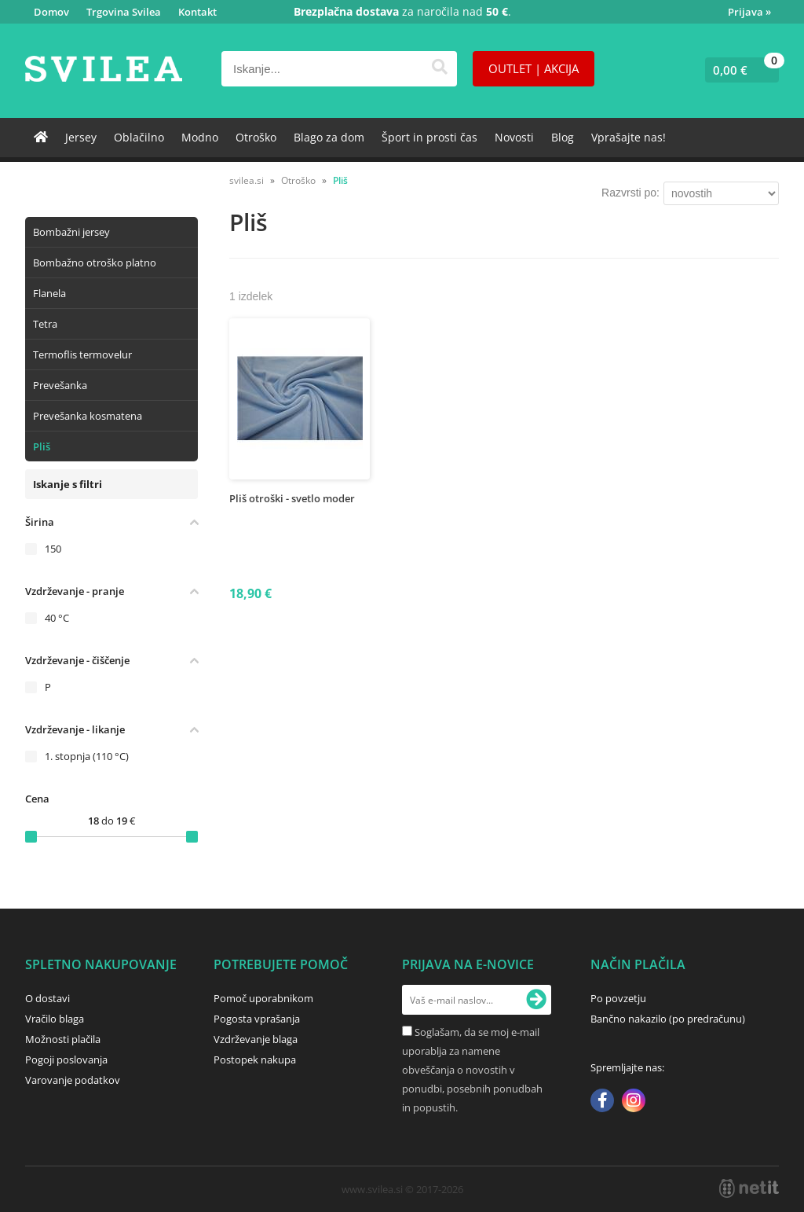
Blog (562, 137)
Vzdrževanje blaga (256, 1039)
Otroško (256, 137)
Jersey (81, 137)
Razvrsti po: (630, 192)
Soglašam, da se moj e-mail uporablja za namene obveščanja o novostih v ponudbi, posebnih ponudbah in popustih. (472, 1070)
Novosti (514, 137)
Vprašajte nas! (628, 137)
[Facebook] (602, 1102)
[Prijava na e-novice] (536, 1000)
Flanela (49, 293)
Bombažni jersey (71, 232)
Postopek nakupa (255, 1059)
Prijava (749, 12)
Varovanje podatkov (72, 1080)
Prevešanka (60, 385)
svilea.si (246, 180)
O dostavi (47, 998)
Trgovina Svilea (123, 12)
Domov (51, 12)
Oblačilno (139, 137)
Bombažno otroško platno (94, 262)
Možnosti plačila (62, 1039)
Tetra (45, 324)
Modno (199, 137)
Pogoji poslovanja (66, 1059)
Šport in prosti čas (429, 137)
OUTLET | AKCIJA (533, 68)
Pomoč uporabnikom (263, 998)
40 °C (57, 618)
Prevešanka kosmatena (87, 416)
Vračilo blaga (54, 1019)
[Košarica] (738, 70)
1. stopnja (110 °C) (87, 756)
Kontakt (197, 12)
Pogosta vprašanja (257, 1019)
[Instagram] (633, 1102)
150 (53, 549)
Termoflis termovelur (82, 354)
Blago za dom (329, 137)
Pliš (41, 446)
